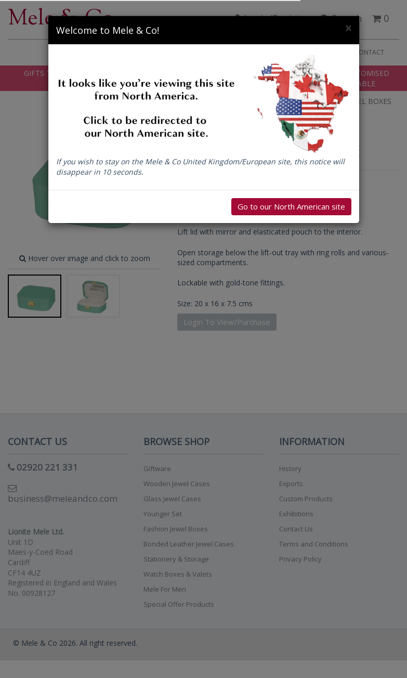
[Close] (348, 28)
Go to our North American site (291, 206)
